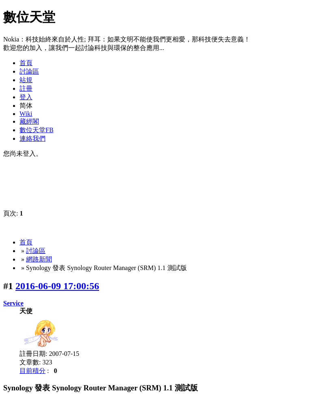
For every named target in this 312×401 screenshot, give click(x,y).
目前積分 (33, 370)
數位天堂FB (37, 129)
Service (13, 303)
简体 (26, 105)
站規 (26, 79)
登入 (26, 97)
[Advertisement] (213, 22)
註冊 (26, 88)
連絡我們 (33, 138)
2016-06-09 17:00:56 (57, 286)
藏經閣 (29, 121)
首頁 (26, 62)
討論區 (29, 71)
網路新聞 (39, 259)
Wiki (26, 113)
